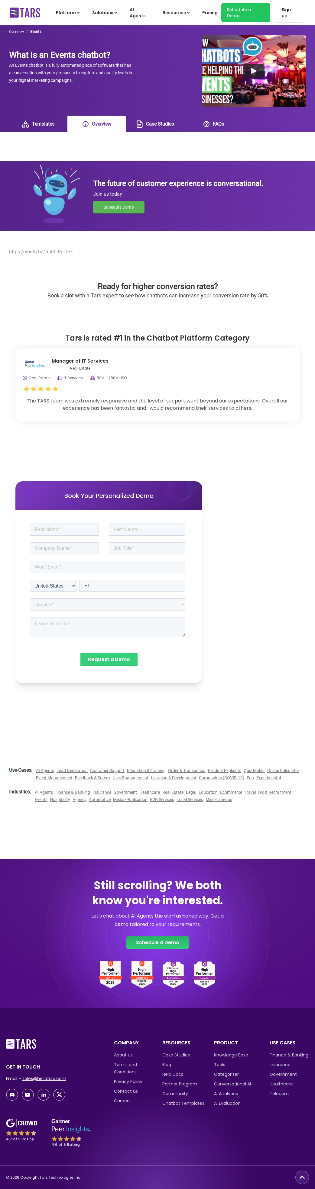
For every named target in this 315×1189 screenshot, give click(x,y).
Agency (79, 799)
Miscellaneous (219, 799)
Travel (250, 792)
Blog (166, 1065)
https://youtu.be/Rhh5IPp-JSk (41, 252)
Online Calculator (283, 770)
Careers (122, 1101)
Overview (16, 32)
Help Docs (172, 1074)
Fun (250, 777)
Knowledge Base (231, 1055)
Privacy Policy (128, 1081)
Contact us (126, 1091)
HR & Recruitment (274, 792)
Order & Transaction (187, 770)
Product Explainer (224, 770)
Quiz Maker (254, 770)
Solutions (105, 13)
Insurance (102, 792)
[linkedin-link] (43, 1095)
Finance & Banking (72, 792)
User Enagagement (130, 777)
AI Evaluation (227, 1103)
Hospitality (60, 799)
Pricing (210, 13)
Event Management (54, 777)
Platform (68, 13)
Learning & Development (173, 777)
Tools (219, 1065)
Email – (36, 1078)
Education (208, 792)
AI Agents (138, 13)
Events (41, 799)
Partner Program (179, 1084)
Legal (191, 792)
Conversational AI (232, 1084)
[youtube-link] (28, 1095)
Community (175, 1094)
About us (123, 1055)
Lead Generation (72, 770)
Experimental (268, 777)
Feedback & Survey (92, 777)
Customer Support (107, 770)
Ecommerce (231, 792)
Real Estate (172, 792)
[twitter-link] (59, 1095)
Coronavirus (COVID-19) (221, 777)
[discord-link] (12, 1095)
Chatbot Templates (183, 1103)
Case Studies (176, 1055)
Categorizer (226, 1074)
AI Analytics (226, 1094)
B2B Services (162, 799)
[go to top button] (302, 1177)
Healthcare (149, 792)
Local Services (190, 799)
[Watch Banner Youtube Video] (254, 71)
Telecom (279, 1094)
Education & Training (146, 770)
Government (125, 792)
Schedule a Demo (239, 13)
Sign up (286, 13)
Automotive (100, 799)
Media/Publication (130, 799)
